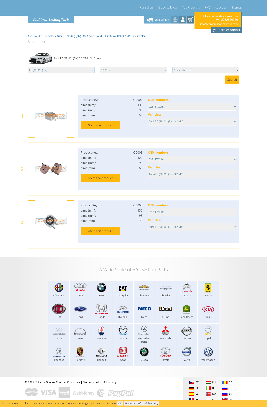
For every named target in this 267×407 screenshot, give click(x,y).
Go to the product (100, 125)
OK (120, 403)
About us (221, 7)
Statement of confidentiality (99, 382)
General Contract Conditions (63, 382)
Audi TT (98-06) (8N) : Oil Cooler (76, 36)
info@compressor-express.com (219, 24)
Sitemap (236, 7)
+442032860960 (227, 20)
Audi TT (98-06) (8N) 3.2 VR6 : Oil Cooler (121, 36)
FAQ (207, 7)
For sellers (147, 7)
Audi (30, 36)
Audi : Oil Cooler (44, 36)
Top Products (191, 7)
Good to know (167, 7)
